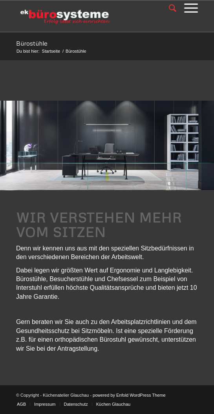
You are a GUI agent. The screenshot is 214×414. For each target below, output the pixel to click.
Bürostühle (32, 43)
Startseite (51, 51)
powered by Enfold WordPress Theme (129, 395)
